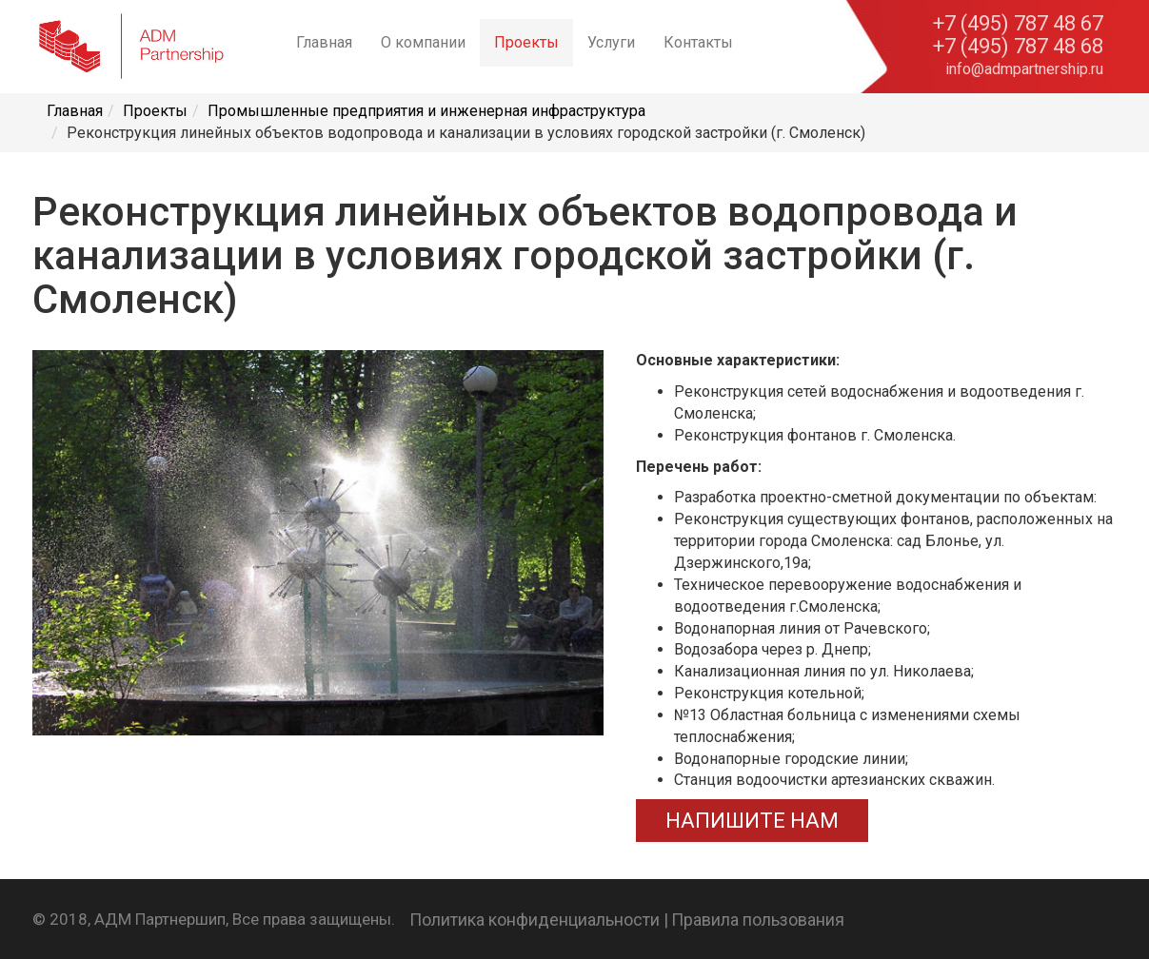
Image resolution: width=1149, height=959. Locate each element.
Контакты (698, 42)
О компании (423, 42)
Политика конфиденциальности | (538, 920)
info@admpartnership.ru (1024, 69)
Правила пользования (757, 920)
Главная (324, 42)
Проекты (526, 42)
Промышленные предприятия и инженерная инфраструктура (426, 111)
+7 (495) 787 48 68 (1018, 46)
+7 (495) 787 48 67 (1018, 23)
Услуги (611, 42)
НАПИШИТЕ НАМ (752, 820)
